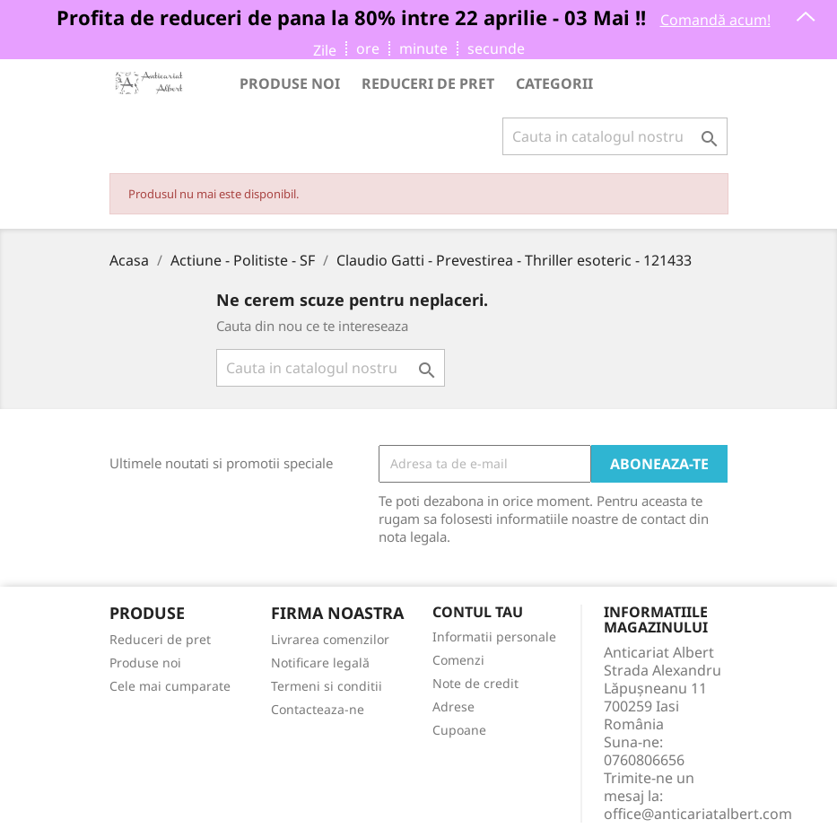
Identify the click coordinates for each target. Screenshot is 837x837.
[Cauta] (615, 136)
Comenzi (458, 659)
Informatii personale (494, 636)
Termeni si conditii (326, 685)
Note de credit (475, 683)
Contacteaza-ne (317, 709)
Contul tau (477, 613)
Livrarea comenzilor (330, 639)
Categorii (554, 83)
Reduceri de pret (428, 83)
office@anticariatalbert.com (698, 814)
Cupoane (459, 729)
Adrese (453, 706)
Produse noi (290, 83)
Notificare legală (320, 662)
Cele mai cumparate (170, 685)
